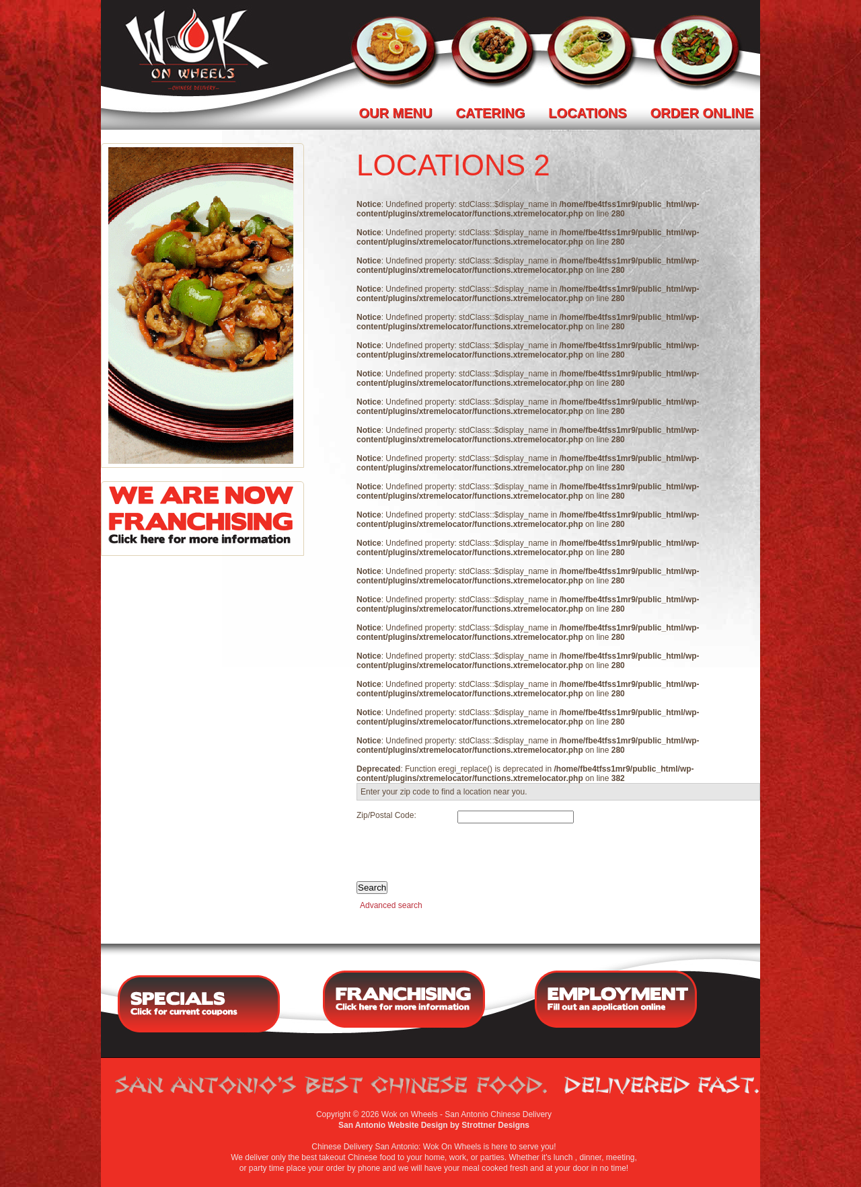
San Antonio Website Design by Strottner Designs (433, 1125)
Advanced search (391, 905)
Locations (587, 113)
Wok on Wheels (409, 1114)
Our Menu (396, 113)
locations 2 (453, 165)
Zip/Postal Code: (386, 815)
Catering (490, 113)
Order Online (701, 113)
